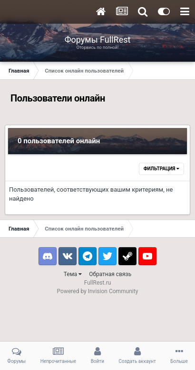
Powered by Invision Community (97, 291)
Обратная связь (110, 274)
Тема (73, 274)
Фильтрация (161, 168)
